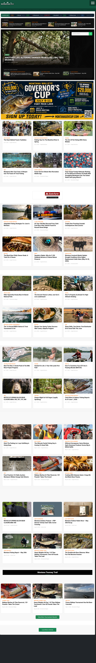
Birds (35, 253)
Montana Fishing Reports (41, 138)
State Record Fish (76, 10)
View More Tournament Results (47, 617)
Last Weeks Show (69, 518)
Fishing (22, 10)
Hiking (66, 292)
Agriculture (68, 253)
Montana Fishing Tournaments (12, 324)
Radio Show (36, 10)
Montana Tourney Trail (40, 550)
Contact (85, 10)
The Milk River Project (10, 363)
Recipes (58, 10)
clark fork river (38, 221)
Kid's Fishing (7, 138)
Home (10, 10)
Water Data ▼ (44, 10)
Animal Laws (68, 169)
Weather (52, 10)
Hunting (16, 10)
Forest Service (38, 169)
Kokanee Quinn (69, 473)
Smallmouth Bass (69, 550)
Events (5, 441)
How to (67, 363)
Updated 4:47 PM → (89, 15)
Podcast (28, 10)
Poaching (67, 221)
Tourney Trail (66, 10)
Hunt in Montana (38, 518)
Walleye (68, 600)
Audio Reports (7, 550)
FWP (5, 169)
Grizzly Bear (7, 292)
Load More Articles (47, 630)
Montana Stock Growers (71, 441)
